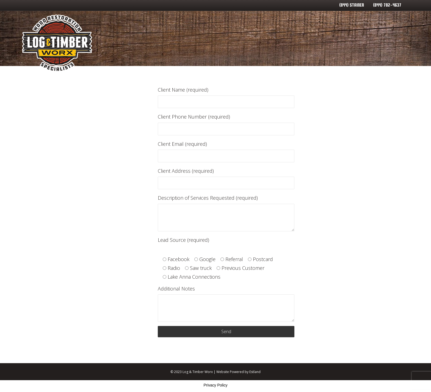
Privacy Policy (215, 385)
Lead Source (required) (183, 240)
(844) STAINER (351, 5)
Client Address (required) (226, 178)
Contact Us (358, 42)
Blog (324, 42)
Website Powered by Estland (238, 371)
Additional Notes (226, 303)
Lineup (394, 42)
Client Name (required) (226, 97)
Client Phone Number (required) (226, 124)
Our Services (240, 42)
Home (203, 42)
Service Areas (287, 42)
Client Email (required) (226, 151)
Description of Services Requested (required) (226, 212)
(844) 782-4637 (387, 5)
